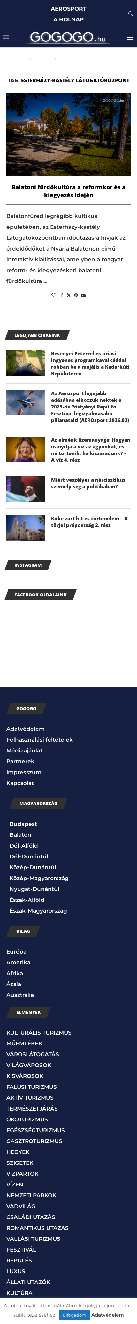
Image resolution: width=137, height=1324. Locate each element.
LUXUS (15, 1271)
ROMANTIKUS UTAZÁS (37, 1228)
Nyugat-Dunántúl (34, 889)
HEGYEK (17, 1152)
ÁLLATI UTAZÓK (28, 1282)
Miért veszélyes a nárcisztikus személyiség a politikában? (88, 483)
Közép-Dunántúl (33, 867)
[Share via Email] (83, 295)
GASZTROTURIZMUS (34, 1141)
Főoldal (15, 59)
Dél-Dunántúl (29, 856)
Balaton (20, 835)
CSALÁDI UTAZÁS (30, 1217)
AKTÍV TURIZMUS (30, 1098)
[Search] (130, 14)
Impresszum (24, 772)
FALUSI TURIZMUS (31, 1087)
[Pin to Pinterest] (76, 295)
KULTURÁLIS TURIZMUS (39, 1032)
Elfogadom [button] (74, 1315)
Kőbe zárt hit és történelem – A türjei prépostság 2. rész (89, 521)
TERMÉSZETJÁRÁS (32, 1108)
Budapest (23, 824)
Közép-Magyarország (39, 878)
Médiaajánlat (24, 750)
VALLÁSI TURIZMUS (33, 1239)
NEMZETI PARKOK (31, 1195)
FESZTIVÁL (21, 1249)
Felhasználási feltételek (39, 740)
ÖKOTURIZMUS (27, 1119)
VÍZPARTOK (22, 1174)
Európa (16, 951)
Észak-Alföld (27, 900)
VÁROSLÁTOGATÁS (32, 1054)
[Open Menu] (130, 38)
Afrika (14, 973)
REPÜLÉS (19, 1260)
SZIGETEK (19, 1163)
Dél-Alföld (24, 845)
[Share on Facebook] (62, 295)
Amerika (18, 962)
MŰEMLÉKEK (24, 1043)
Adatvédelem (25, 729)
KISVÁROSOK (24, 1076)
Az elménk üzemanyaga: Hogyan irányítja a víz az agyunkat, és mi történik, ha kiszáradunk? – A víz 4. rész (90, 450)
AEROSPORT (69, 8)
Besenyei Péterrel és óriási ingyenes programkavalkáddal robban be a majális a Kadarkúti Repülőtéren (90, 363)
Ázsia (13, 984)
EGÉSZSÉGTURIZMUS (35, 1130)
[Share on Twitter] (68, 295)
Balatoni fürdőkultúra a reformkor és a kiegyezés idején (68, 191)
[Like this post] (53, 295)
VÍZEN (14, 1184)
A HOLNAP (68, 19)
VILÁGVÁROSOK (28, 1065)
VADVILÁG (20, 1206)
